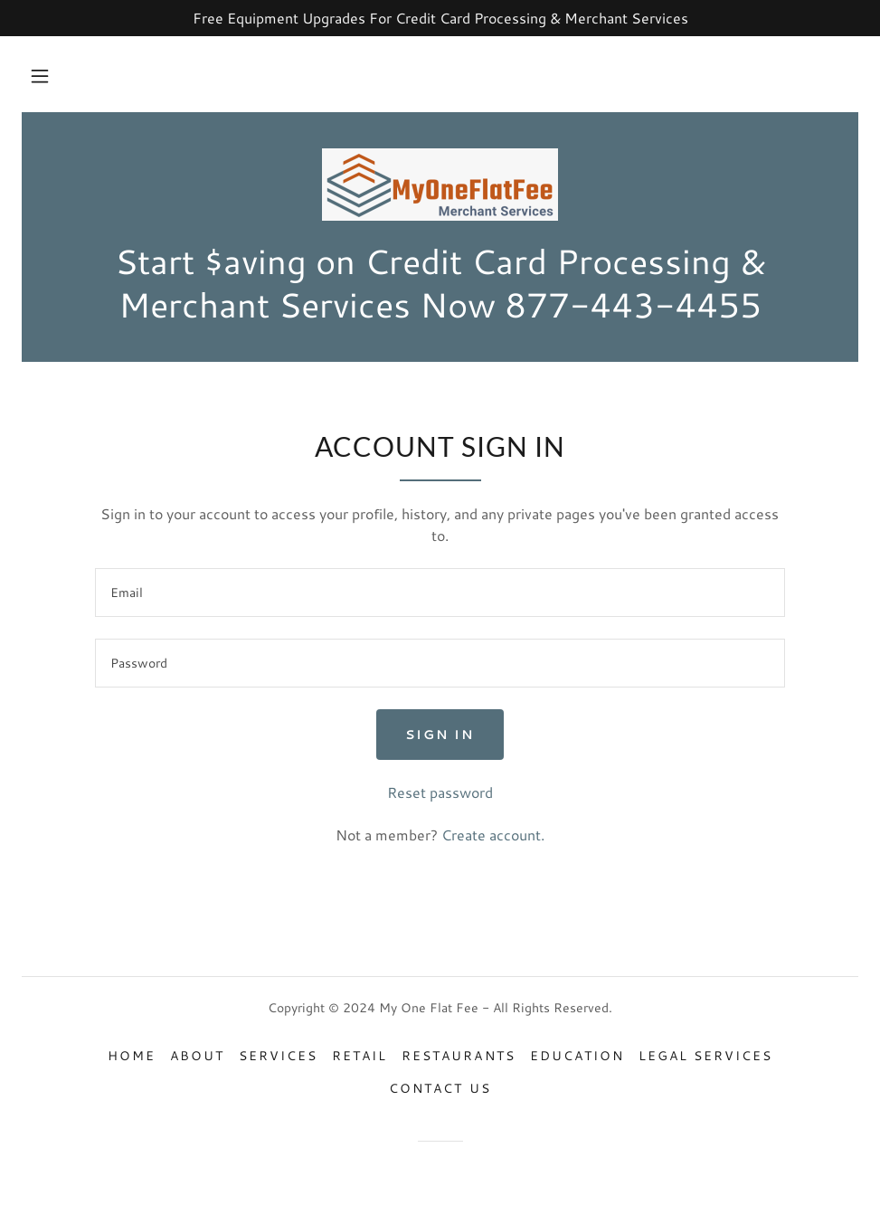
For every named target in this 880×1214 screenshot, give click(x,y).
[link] (440, 184)
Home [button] (132, 1056)
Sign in (439, 735)
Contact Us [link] (439, 1088)
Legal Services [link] (705, 1056)
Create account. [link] (492, 834)
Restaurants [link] (458, 1056)
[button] (40, 76)
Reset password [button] (440, 792)
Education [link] (577, 1056)
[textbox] (440, 592)
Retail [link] (359, 1056)
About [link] (197, 1056)
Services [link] (278, 1056)
